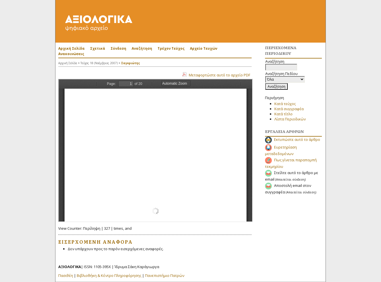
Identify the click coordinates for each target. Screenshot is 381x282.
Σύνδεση (118, 48)
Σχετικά (97, 48)
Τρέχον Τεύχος (171, 48)
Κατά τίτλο (283, 113)
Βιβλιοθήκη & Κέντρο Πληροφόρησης (109, 275)
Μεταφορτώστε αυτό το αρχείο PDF (219, 75)
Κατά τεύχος (285, 103)
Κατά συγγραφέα (289, 108)
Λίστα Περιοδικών (290, 119)
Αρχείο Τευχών (203, 48)
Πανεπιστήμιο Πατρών (164, 275)
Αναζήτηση (142, 48)
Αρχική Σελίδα (71, 48)
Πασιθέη (65, 275)
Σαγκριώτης (130, 63)
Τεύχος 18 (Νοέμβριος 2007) (99, 63)
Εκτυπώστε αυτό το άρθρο (297, 139)
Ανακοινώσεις (71, 53)
